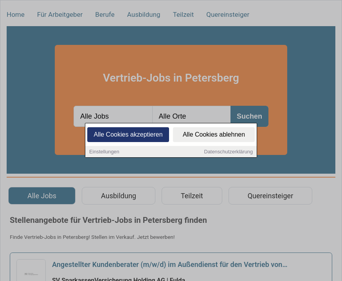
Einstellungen (104, 153)
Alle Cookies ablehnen (214, 135)
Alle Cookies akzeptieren (128, 135)
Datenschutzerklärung (228, 153)
